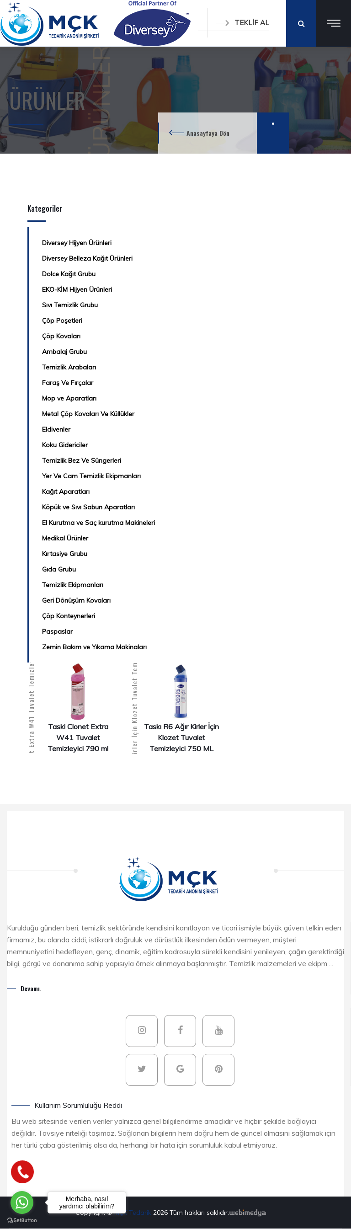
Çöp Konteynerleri (68, 616)
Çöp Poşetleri (62, 320)
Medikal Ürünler (65, 538)
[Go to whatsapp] (22, 1202)
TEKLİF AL (242, 22)
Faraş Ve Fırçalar (67, 383)
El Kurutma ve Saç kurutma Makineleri (98, 522)
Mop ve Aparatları (69, 398)
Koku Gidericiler (65, 445)
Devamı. (31, 988)
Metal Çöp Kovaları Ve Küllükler (88, 414)
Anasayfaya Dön (207, 133)
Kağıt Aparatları (66, 491)
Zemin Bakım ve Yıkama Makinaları (94, 647)
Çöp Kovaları (61, 336)
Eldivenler (56, 429)
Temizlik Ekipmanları (72, 585)
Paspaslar (57, 631)
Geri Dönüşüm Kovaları (76, 600)
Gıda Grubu (59, 569)
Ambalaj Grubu (64, 351)
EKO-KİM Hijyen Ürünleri (77, 289)
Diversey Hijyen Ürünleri (77, 243)
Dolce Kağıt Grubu (69, 274)
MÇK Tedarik (133, 1212)
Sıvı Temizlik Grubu (70, 305)
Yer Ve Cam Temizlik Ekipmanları (91, 476)
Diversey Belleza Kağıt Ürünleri (87, 258)
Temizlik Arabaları (69, 367)
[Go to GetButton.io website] (22, 1220)
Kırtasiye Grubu (64, 554)
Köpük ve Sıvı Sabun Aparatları (88, 507)
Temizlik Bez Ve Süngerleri (81, 460)
